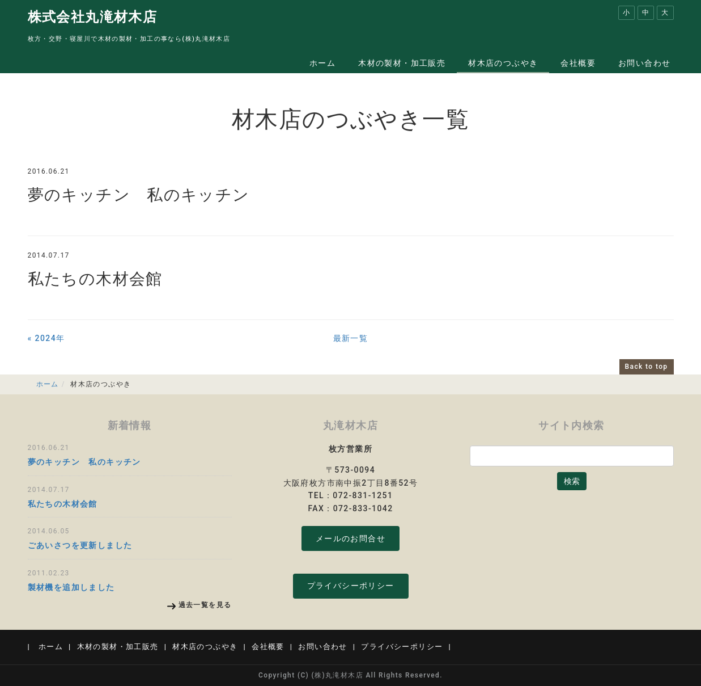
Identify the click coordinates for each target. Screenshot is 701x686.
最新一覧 (350, 338)
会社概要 (578, 63)
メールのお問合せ (350, 538)
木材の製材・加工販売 (401, 63)
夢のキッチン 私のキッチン (139, 195)
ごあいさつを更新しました (80, 545)
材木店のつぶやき (503, 63)
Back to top (646, 367)
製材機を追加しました (71, 587)
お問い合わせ (644, 63)
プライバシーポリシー (350, 585)
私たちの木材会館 (95, 279)
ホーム (322, 63)
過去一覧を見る (205, 605)
